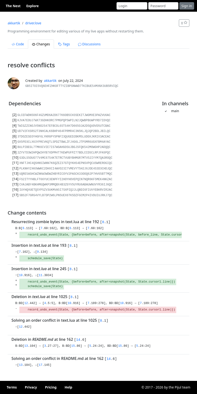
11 (40, 275)
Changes (41, 44)
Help (68, 387)
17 (40, 365)
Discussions (89, 44)
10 (20, 275)
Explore (32, 6)
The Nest (13, 6)
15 (73, 346)
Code (18, 44)
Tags (64, 44)
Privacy (31, 387)
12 (26, 303)
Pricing (51, 387)
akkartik (14, 23)
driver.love (33, 23)
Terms (12, 387)
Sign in (186, 6)
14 (78, 340)
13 (26, 346)
